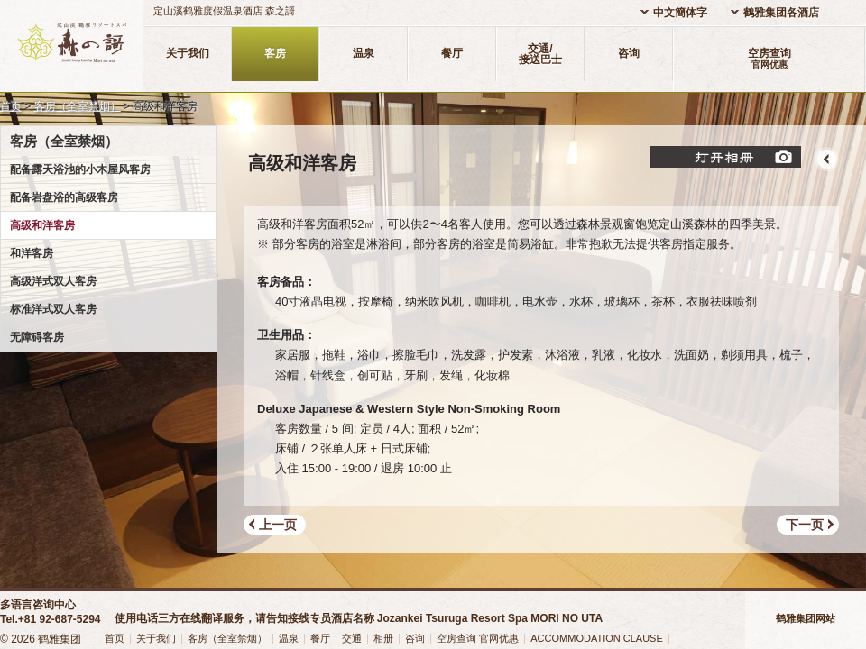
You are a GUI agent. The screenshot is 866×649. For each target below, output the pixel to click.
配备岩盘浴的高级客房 (64, 197)
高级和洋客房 (42, 225)
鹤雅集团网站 (805, 618)
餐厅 (452, 53)
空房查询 (769, 58)
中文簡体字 (680, 12)
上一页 (278, 524)
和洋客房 (31, 253)
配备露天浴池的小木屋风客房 (80, 169)
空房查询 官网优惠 (478, 638)
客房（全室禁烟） (77, 106)
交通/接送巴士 (540, 54)
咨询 (629, 53)
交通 (352, 638)
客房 (275, 53)
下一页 (805, 524)
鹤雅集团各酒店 (781, 12)
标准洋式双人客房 (53, 309)
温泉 (363, 53)
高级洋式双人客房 (53, 281)
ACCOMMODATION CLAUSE (596, 638)
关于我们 (187, 53)
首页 (11, 106)
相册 (383, 638)
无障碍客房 (37, 337)
